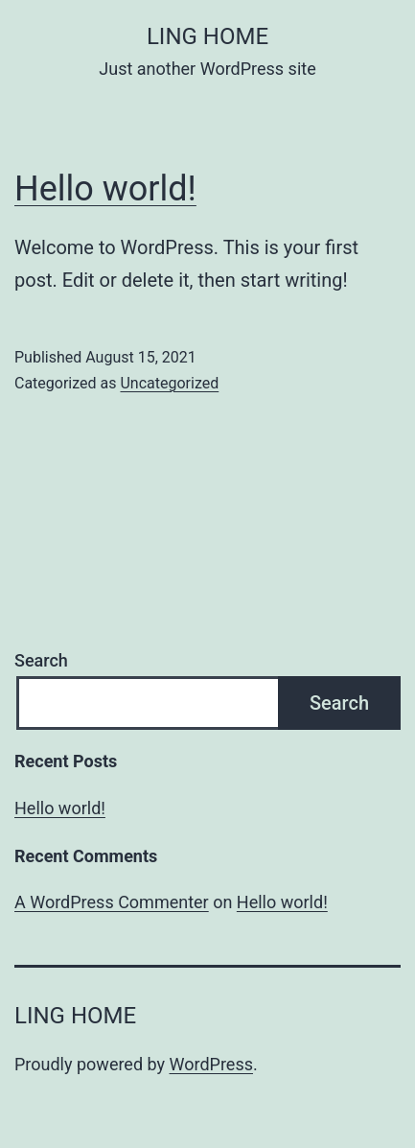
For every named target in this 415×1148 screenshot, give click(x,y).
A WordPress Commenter (111, 902)
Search (41, 660)
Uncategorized (169, 383)
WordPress (211, 1064)
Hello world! (105, 189)
